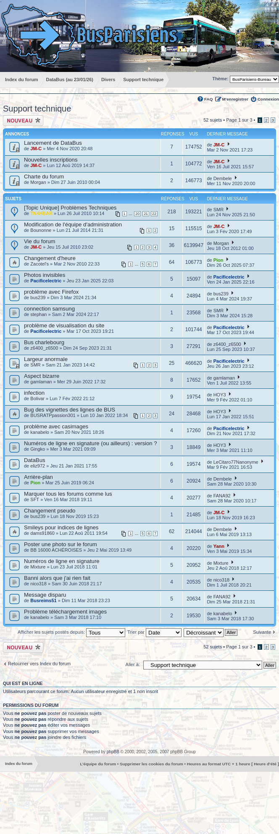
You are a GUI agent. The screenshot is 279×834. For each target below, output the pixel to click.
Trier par (154, 632)
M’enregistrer (235, 99)
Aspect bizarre (41, 376)
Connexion (268, 99)
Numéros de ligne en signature (62, 561)
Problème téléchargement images (65, 611)
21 (146, 214)
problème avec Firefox (51, 292)
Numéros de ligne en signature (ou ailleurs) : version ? (90, 443)
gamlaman (41, 381)
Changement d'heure (50, 258)
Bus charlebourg (44, 342)
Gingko (37, 449)
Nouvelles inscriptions (51, 160)
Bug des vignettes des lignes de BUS (69, 409)
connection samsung (49, 308)
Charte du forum (44, 176)
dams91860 (42, 533)
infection (34, 393)
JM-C (36, 148)
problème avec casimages (56, 426)
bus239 (37, 297)
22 (154, 214)
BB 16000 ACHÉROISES (56, 549)
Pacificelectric (45, 280)
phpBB (113, 751)
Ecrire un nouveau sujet (23, 120)
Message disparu (45, 595)
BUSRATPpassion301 (52, 415)
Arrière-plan (38, 477)
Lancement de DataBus (53, 143)
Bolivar (37, 398)
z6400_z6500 (44, 348)
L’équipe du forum (98, 764)
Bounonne (40, 230)
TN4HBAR (41, 213)
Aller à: (133, 664)
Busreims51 (43, 600)
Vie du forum (39, 241)
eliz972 (37, 465)
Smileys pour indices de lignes (61, 527)
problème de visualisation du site (64, 325)
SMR (218, 209)
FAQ (208, 99)
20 (137, 214)
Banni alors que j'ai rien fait (57, 578)
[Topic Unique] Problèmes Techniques (70, 208)
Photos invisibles (44, 275)
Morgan (38, 182)
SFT (34, 499)
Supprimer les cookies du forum (151, 764)
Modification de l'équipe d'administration (73, 224)
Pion (218, 260)
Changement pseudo (49, 510)
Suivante (262, 632)
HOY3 (219, 394)
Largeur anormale (46, 359)
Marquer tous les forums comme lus (68, 494)
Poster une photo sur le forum (60, 544)
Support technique (37, 108)
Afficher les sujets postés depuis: (71, 632)
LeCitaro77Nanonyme (235, 462)
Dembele (222, 178)
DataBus (34, 460)
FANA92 (222, 495)
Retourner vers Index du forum (39, 663)
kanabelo (39, 432)
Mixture (37, 566)
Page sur (239, 119)
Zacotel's (39, 263)
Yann (218, 546)
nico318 (38, 583)
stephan (38, 314)
